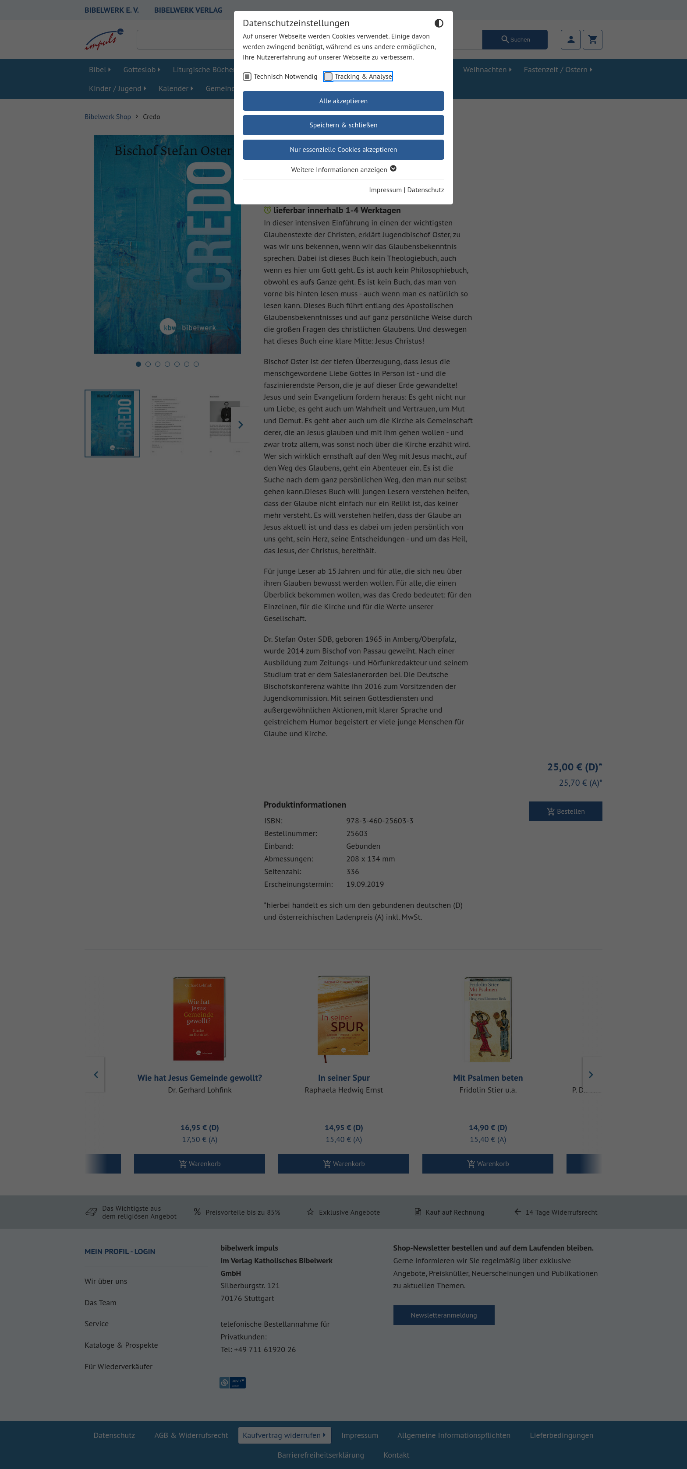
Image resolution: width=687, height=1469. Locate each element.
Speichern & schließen (343, 124)
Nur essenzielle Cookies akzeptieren (343, 149)
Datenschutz (425, 189)
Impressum (385, 189)
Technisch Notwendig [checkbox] (286, 76)
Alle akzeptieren (343, 100)
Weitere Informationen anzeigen (343, 169)
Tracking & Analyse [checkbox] (363, 76)
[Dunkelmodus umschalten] (439, 24)
